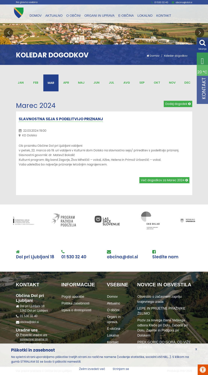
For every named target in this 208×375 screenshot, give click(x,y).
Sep (142, 82)
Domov (36, 15)
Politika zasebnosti (75, 303)
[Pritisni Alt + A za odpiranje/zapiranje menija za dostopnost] (203, 369)
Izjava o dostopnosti (76, 310)
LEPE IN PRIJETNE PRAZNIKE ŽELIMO (161, 311)
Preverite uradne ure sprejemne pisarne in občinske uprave (34, 339)
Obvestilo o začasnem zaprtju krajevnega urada (159, 299)
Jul (111, 82)
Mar (51, 83)
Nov (172, 82)
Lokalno (144, 15)
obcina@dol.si (184, 2)
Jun (96, 82)
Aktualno (54, 15)
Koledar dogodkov (176, 56)
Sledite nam (165, 257)
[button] (8, 32)
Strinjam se (121, 369)
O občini (73, 15)
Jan (21, 82)
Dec (187, 82)
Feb (35, 82)
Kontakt (163, 15)
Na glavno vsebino (27, 2)
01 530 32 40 (161, 2)
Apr (66, 82)
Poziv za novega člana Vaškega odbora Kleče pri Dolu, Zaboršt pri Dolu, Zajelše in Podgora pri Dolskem (162, 327)
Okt (157, 82)
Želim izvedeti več (92, 369)
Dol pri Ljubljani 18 (35, 257)
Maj (81, 82)
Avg (126, 82)
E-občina (126, 15)
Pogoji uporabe (73, 296)
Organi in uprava (99, 15)
